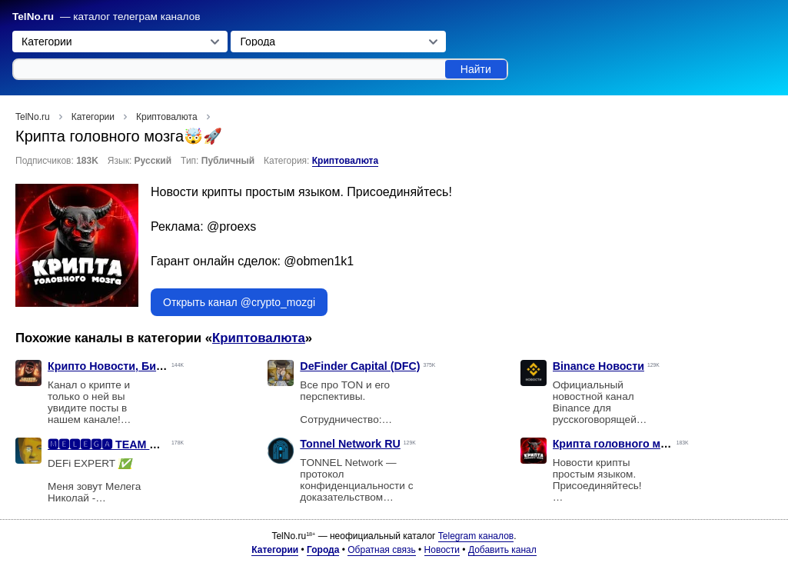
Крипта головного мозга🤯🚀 (632, 444)
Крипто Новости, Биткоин (117, 366)
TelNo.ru (33, 16)
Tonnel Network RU (350, 444)
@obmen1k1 (319, 261)
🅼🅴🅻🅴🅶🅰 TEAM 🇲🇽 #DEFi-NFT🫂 (142, 444)
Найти (475, 69)
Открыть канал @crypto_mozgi (239, 302)
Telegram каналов (476, 536)
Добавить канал (502, 549)
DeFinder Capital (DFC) (360, 366)
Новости (442, 549)
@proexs (231, 226)
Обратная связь (381, 549)
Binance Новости (598, 366)
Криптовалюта (345, 160)
